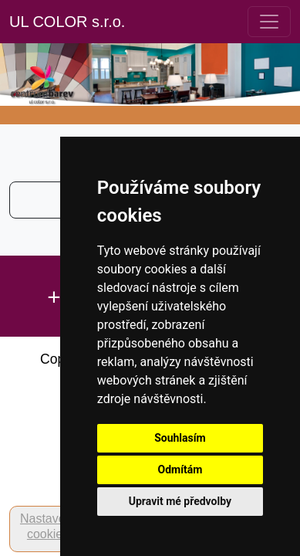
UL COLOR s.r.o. (67, 21)
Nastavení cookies (48, 526)
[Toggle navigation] (269, 21)
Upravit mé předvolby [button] (180, 501)
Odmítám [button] (179, 469)
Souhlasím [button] (180, 438)
